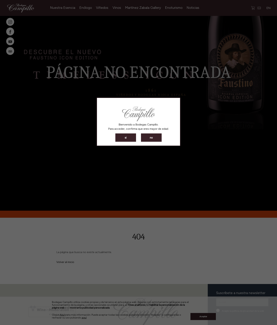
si (125, 137)
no (151, 137)
